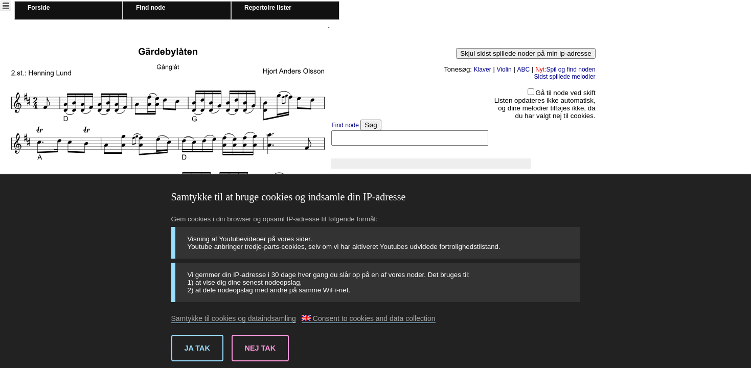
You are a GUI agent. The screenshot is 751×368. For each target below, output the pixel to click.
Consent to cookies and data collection (369, 318)
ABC (523, 69)
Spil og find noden (565, 69)
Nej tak (260, 348)
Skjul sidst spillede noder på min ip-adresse (525, 53)
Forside (39, 7)
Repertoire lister (267, 7)
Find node (150, 7)
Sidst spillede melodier (565, 76)
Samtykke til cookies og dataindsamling (233, 318)
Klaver (482, 69)
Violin (504, 69)
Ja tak (197, 348)
